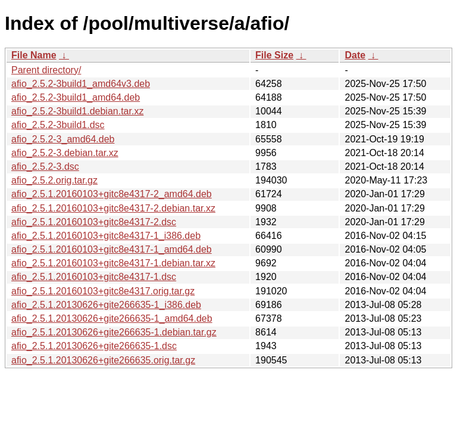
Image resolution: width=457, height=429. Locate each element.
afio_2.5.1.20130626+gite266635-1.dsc (94, 346)
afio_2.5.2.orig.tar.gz (54, 180)
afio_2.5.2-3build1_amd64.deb (75, 97)
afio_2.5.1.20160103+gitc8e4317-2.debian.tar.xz (113, 208)
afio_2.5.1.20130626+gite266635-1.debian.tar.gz (114, 332)
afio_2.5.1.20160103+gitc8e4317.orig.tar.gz (103, 291)
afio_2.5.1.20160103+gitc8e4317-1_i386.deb (106, 236)
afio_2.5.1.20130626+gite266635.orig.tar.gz (103, 360)
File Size (274, 55)
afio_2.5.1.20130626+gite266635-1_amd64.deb (111, 318)
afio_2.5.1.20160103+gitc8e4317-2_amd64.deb (111, 194)
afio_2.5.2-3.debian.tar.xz (64, 153)
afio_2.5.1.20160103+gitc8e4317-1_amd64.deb (111, 249)
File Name (34, 55)
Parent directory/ (46, 70)
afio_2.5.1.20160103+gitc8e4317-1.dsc (93, 277)
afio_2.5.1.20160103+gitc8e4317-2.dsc (93, 222)
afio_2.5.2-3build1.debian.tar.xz (77, 111)
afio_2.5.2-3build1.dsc (58, 125)
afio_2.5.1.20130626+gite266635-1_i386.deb (106, 305)
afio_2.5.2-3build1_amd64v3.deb (80, 84)
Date (355, 55)
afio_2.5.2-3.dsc (45, 166)
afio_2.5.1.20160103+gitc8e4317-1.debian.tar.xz (113, 263)
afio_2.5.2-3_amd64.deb (62, 139)
